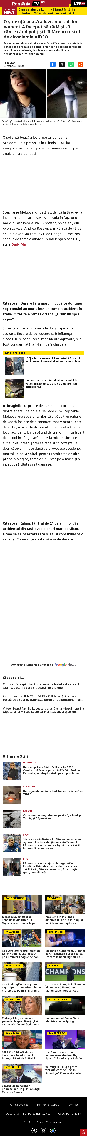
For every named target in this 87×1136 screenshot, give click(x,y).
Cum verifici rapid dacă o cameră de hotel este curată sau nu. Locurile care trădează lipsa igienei (41, 686)
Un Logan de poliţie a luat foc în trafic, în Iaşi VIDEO (53, 793)
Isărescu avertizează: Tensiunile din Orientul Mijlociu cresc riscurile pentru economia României (21, 920)
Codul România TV (69, 1113)
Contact (73, 1104)
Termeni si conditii (48, 1104)
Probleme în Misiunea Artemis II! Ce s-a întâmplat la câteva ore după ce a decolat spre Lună (64, 920)
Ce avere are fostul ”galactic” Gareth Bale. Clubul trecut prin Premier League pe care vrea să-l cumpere (21, 953)
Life (25, 858)
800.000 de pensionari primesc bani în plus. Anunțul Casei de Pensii (21, 1089)
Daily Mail (19, 244)
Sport (27, 834)
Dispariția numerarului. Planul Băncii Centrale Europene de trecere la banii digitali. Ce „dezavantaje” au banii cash (65, 953)
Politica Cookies (19, 1104)
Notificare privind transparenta (43, 1122)
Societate (29, 786)
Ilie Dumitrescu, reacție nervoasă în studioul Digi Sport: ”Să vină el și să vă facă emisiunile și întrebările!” (64, 1055)
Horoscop (29, 762)
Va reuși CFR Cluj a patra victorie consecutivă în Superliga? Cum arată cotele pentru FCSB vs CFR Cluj (64, 1070)
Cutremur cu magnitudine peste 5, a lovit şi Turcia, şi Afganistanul (52, 817)
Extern (27, 810)
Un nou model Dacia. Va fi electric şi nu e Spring (62, 1020)
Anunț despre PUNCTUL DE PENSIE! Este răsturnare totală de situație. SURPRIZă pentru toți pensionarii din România (42, 698)
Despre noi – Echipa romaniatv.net (28, 1113)
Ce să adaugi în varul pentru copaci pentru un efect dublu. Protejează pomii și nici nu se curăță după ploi (21, 987)
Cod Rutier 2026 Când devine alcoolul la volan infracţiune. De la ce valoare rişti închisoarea (51, 383)
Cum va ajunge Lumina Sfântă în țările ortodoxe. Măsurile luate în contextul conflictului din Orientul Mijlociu (47, 11)
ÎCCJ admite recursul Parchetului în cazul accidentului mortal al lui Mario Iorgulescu (53, 360)
